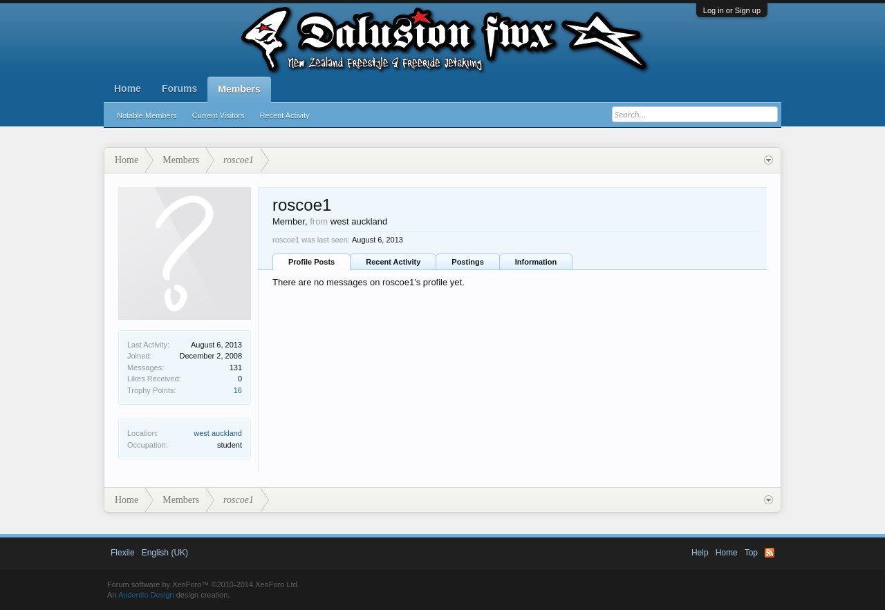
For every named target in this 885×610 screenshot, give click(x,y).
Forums (179, 88)
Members (239, 89)
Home (127, 88)
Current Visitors (218, 115)
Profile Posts (311, 262)
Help (700, 552)
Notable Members (147, 115)
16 (238, 390)
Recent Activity (284, 115)
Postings (467, 262)
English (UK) (165, 552)
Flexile (123, 552)
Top (751, 552)
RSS (769, 552)
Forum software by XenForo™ (203, 584)
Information (536, 262)
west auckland (218, 433)
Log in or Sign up (732, 10)
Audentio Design (146, 595)
